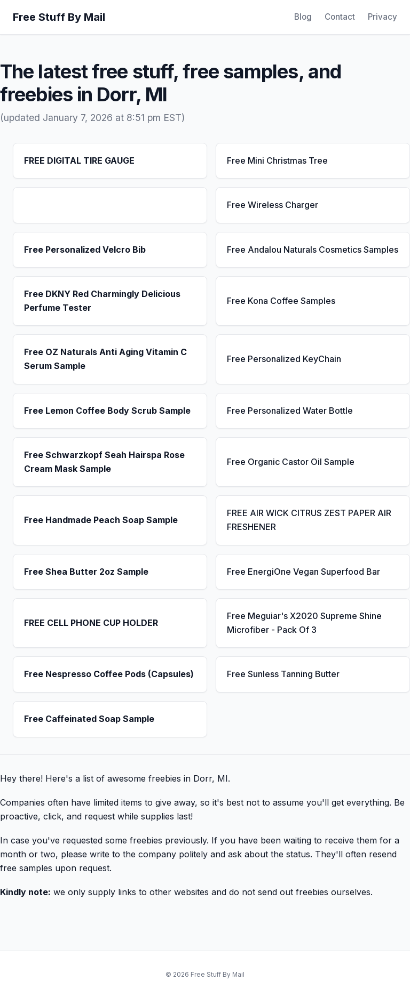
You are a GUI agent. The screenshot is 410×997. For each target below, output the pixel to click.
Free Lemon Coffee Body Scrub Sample (107, 410)
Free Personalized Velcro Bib (85, 249)
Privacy (382, 17)
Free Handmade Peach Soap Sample (101, 519)
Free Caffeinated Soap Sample (89, 718)
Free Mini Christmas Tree (277, 160)
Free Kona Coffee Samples (281, 300)
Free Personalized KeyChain (284, 358)
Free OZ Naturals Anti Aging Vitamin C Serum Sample (105, 359)
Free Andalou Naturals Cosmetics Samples (312, 249)
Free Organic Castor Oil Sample (290, 461)
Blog (303, 17)
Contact (340, 17)
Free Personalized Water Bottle (290, 410)
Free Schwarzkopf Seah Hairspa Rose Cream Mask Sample (104, 461)
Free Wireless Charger (272, 204)
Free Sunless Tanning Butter (283, 674)
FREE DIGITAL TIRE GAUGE (79, 160)
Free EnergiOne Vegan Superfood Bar (303, 571)
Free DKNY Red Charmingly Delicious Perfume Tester (102, 300)
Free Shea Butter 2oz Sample (86, 571)
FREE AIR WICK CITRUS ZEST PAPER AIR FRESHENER (309, 520)
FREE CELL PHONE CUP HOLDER (91, 622)
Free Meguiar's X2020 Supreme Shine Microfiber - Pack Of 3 (304, 622)
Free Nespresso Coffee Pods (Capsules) (109, 674)
